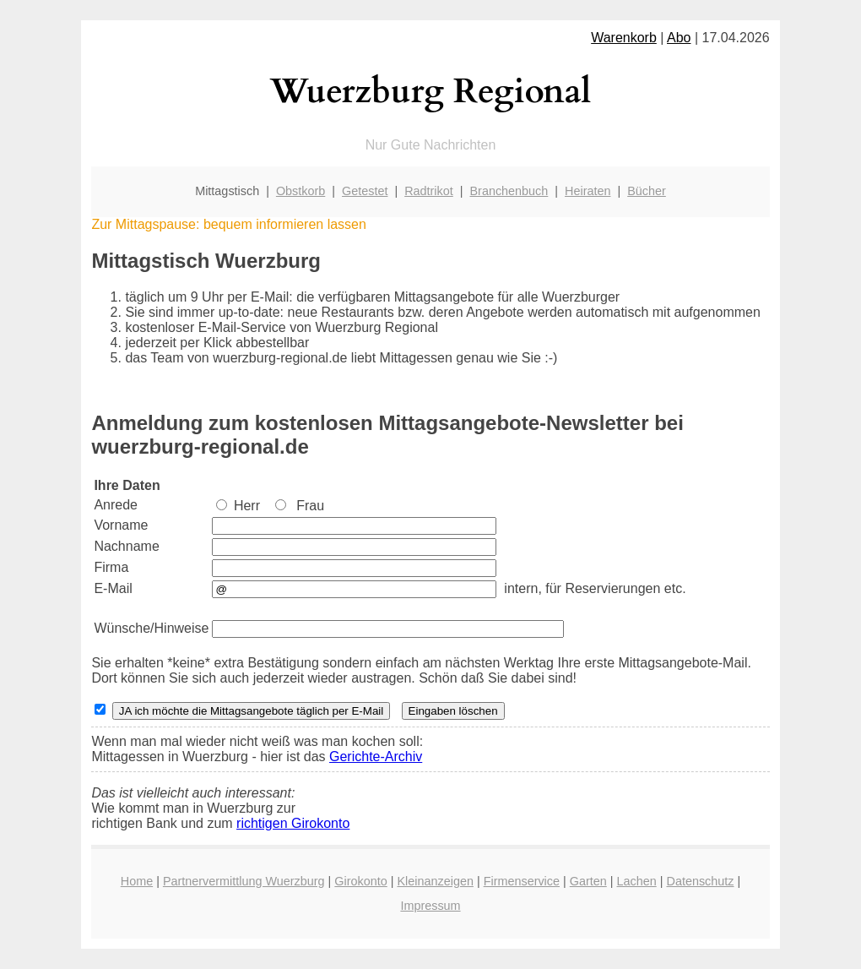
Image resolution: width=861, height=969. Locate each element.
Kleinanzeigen (435, 881)
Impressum (430, 905)
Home (137, 881)
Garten (588, 881)
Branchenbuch (509, 191)
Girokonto (360, 881)
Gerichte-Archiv (375, 756)
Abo (678, 37)
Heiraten (587, 191)
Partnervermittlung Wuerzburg (244, 881)
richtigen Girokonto (292, 823)
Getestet (364, 191)
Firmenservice (522, 881)
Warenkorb (624, 37)
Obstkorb (300, 191)
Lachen (637, 881)
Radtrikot (428, 191)
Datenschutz (700, 881)
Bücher (646, 191)
